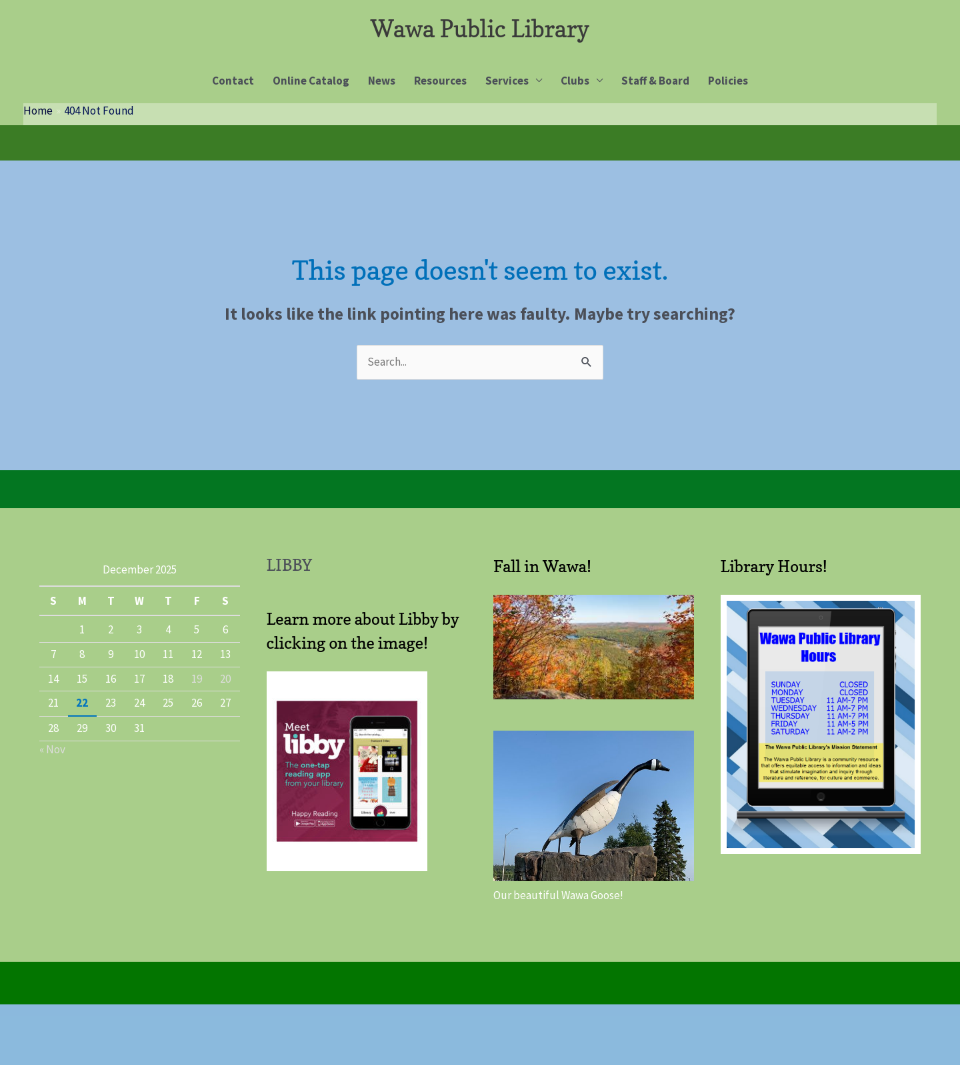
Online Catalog (311, 80)
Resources (440, 80)
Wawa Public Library (480, 29)
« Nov (52, 749)
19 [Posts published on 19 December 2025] (196, 678)
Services (507, 80)
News (381, 80)
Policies (728, 80)
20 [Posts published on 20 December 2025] (225, 678)
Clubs (575, 80)
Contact (233, 80)
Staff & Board (655, 80)
